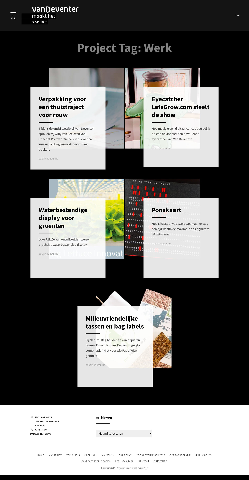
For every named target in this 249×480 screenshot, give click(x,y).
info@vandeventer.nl (40, 437)
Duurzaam (125, 458)
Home (41, 458)
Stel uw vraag (124, 464)
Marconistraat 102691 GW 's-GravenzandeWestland (47, 424)
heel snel (91, 458)
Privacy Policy (142, 471)
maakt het (55, 458)
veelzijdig (73, 458)
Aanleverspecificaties (96, 464)
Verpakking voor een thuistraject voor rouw (62, 110)
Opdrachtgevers (181, 458)
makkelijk (108, 458)
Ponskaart (166, 213)
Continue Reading (48, 162)
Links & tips (203, 458)
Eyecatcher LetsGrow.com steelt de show (180, 110)
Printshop (160, 464)
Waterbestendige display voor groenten (63, 221)
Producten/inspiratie (150, 458)
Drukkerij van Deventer (126, 471)
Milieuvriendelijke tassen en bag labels (115, 326)
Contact (143, 464)
